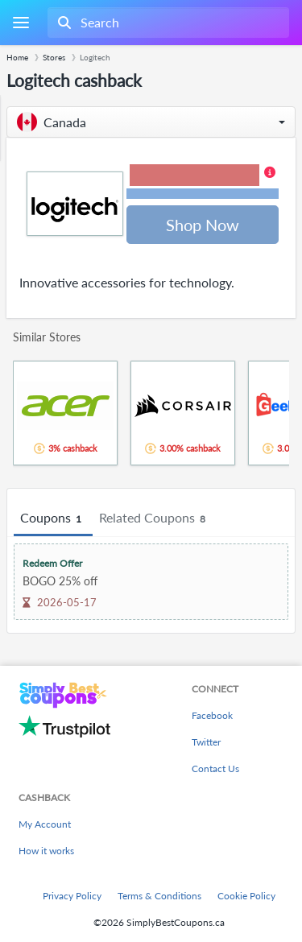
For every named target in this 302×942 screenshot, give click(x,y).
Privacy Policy (72, 896)
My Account (45, 824)
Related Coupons (154, 518)
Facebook (212, 715)
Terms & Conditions (159, 896)
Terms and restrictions (203, 193)
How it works (46, 851)
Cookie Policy (246, 896)
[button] (151, 122)
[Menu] (20, 23)
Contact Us (215, 768)
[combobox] (167, 22)
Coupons (53, 518)
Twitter (206, 742)
